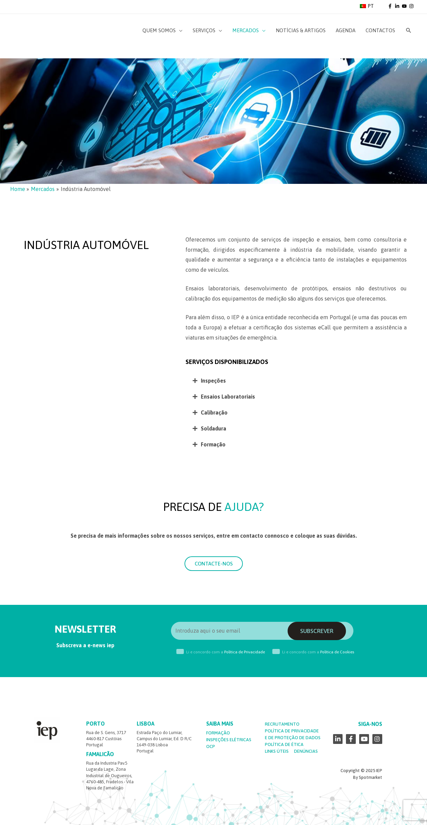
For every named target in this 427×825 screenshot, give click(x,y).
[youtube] (405, 6)
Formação (213, 444)
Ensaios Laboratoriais (228, 397)
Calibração (214, 412)
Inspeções (213, 381)
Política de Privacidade (244, 652)
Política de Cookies (337, 652)
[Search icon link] (408, 30)
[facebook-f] (391, 6)
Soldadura (213, 428)
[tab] (296, 380)
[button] (214, 563)
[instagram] (412, 6)
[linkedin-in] (398, 6)
